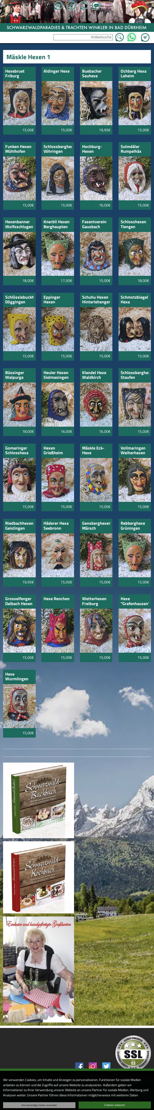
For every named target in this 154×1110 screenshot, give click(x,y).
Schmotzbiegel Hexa (134, 300)
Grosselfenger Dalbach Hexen (18, 601)
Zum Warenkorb (145, 34)
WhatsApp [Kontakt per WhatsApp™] (132, 36)
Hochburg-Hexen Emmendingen (95, 149)
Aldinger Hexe (57, 71)
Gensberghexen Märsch (96, 526)
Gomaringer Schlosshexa (16, 451)
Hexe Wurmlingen (16, 677)
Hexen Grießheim (53, 451)
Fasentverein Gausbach (94, 224)
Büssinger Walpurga (14, 375)
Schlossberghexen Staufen (135, 375)
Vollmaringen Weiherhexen (133, 451)
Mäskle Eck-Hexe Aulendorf (93, 451)
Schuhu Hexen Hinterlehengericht (96, 300)
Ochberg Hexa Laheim (133, 74)
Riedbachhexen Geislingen (19, 526)
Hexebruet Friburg (15, 74)
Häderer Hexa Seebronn (56, 526)
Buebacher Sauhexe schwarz (92, 74)
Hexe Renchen (57, 599)
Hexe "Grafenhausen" (135, 601)
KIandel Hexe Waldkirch (94, 375)
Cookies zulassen (114, 1105)
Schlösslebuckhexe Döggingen (19, 300)
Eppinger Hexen (52, 300)
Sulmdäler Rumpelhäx (131, 149)
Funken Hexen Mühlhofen (18, 149)
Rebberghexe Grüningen (133, 526)
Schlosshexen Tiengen (133, 224)
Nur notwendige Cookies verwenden (39, 1105)
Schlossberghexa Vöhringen (58, 149)
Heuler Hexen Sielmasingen (56, 375)
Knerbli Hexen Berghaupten (57, 224)
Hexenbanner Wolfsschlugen (19, 224)
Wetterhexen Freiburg (94, 601)
